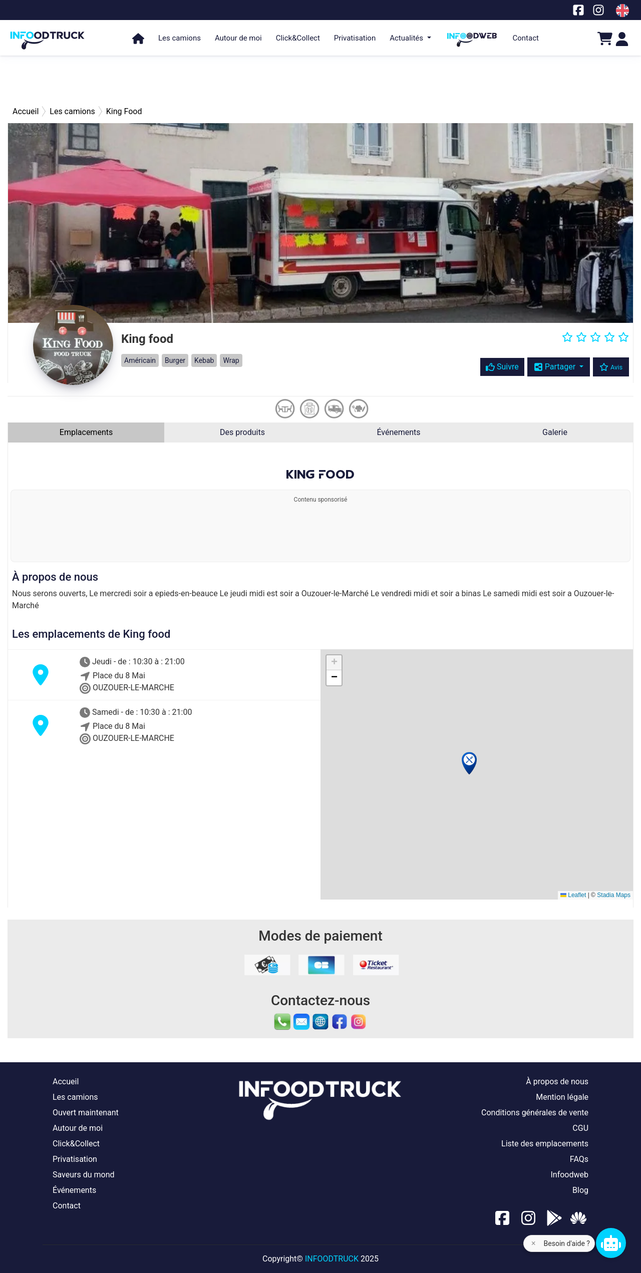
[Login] (621, 38)
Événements (398, 432)
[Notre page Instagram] (598, 10)
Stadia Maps (613, 895)
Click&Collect (298, 38)
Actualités (407, 38)
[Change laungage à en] (622, 11)
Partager (555, 366)
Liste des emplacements (544, 1143)
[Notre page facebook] (578, 10)
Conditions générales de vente (534, 1112)
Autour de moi (238, 38)
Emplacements (86, 432)
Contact (526, 38)
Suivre (502, 366)
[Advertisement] (320, 80)
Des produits (242, 432)
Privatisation (355, 38)
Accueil (66, 1081)
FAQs (579, 1159)
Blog (580, 1190)
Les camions (179, 38)
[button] (469, 763)
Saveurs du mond (84, 1174)
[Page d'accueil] (48, 36)
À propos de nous (557, 1081)
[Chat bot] (611, 1243)
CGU (580, 1128)
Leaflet (573, 895)
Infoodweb (569, 1174)
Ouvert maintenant (86, 1112)
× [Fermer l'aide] (533, 1243)
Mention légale (562, 1097)
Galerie (554, 432)
